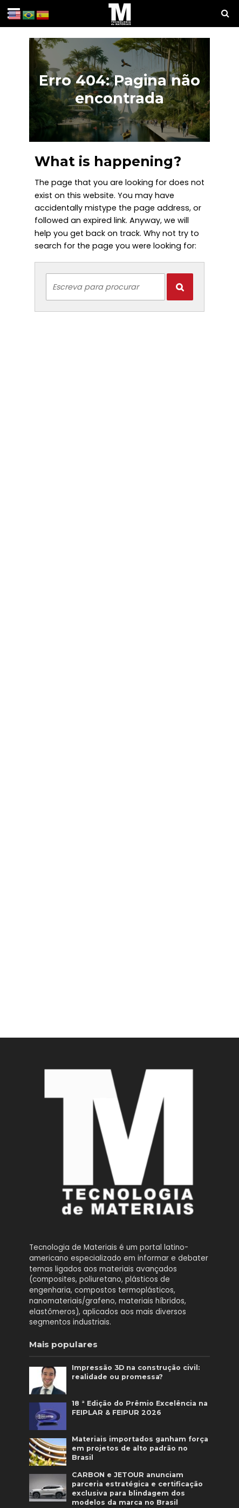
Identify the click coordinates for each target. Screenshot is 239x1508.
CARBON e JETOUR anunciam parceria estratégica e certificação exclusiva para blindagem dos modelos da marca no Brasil (137, 1488)
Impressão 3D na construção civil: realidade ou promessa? (136, 1372)
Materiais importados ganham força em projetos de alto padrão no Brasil (140, 1448)
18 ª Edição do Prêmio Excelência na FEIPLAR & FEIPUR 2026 (140, 1408)
